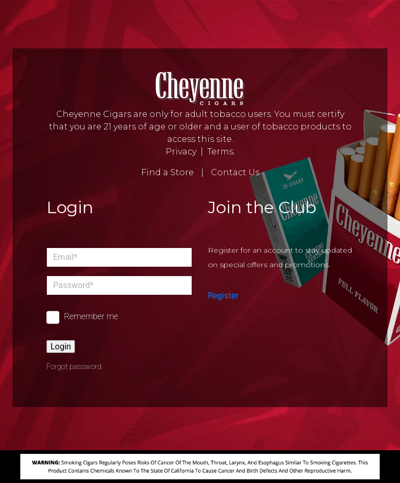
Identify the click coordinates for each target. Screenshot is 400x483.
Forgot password (74, 366)
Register (223, 296)
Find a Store (167, 172)
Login (61, 346)
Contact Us (235, 172)
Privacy (181, 151)
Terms (220, 151)
